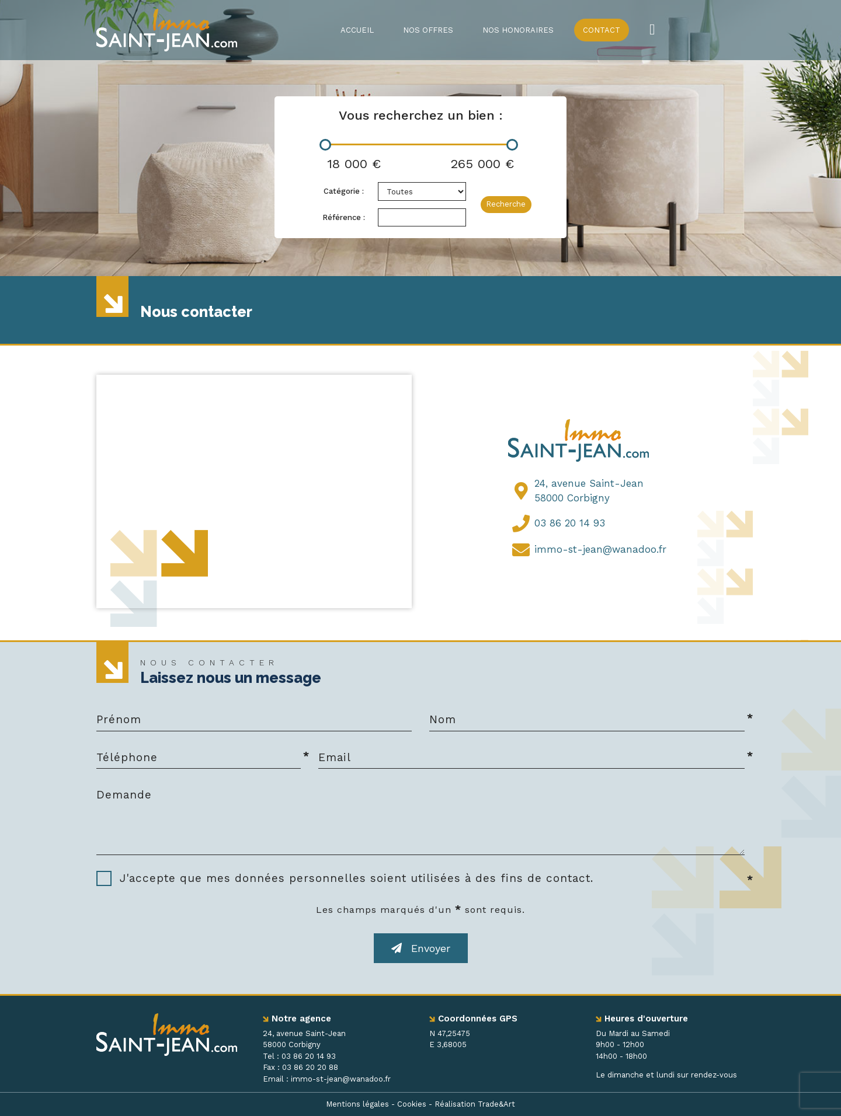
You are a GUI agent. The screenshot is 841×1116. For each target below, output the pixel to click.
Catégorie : (344, 191)
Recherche (506, 204)
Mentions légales (357, 1104)
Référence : (343, 217)
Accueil (357, 30)
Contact (601, 30)
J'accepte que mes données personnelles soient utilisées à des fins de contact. (356, 878)
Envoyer (420, 948)
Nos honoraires (518, 30)
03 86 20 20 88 (310, 1067)
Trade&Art (496, 1104)
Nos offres (428, 30)
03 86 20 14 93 (569, 523)
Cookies (411, 1104)
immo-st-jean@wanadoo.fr (600, 549)
